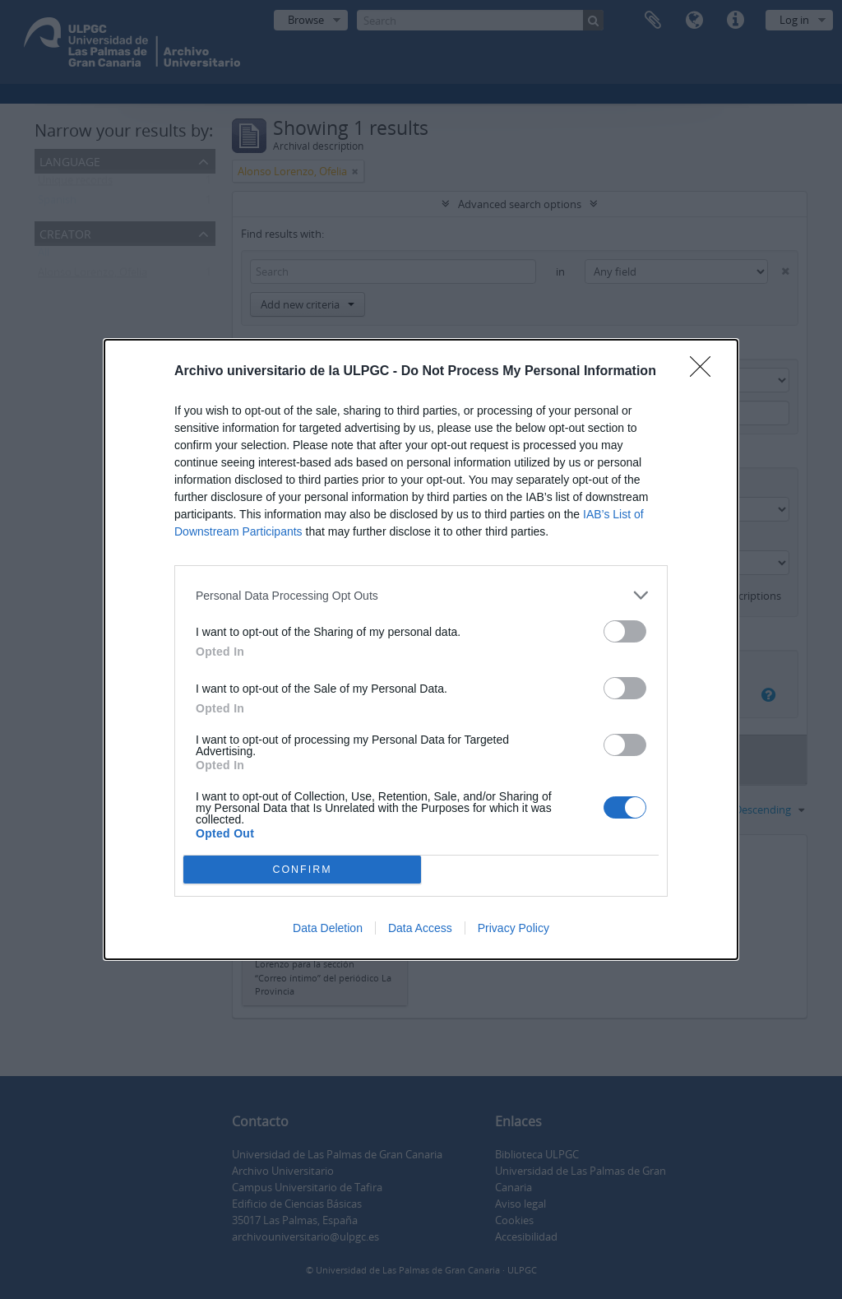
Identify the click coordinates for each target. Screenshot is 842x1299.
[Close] (705, 371)
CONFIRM (302, 870)
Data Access (420, 928)
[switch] (625, 631)
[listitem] (421, 595)
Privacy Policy (513, 928)
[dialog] (421, 649)
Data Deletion (328, 928)
